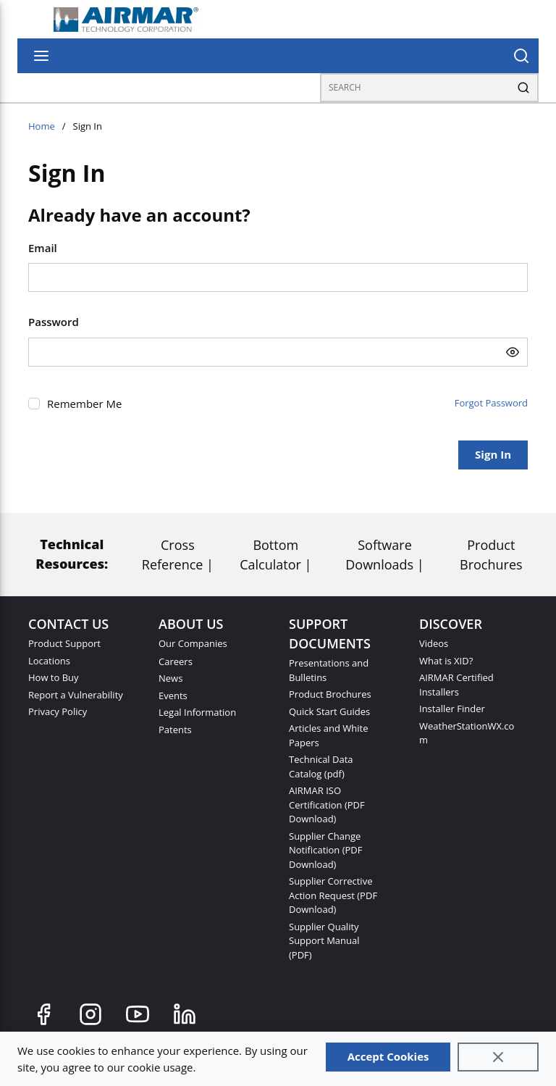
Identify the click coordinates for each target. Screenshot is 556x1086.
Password (53, 321)
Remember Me (84, 403)
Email (42, 248)
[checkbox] (34, 403)
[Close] (498, 1057)
